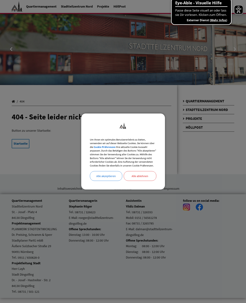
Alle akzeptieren (106, 183)
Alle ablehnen (140, 183)
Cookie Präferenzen (122, 142)
